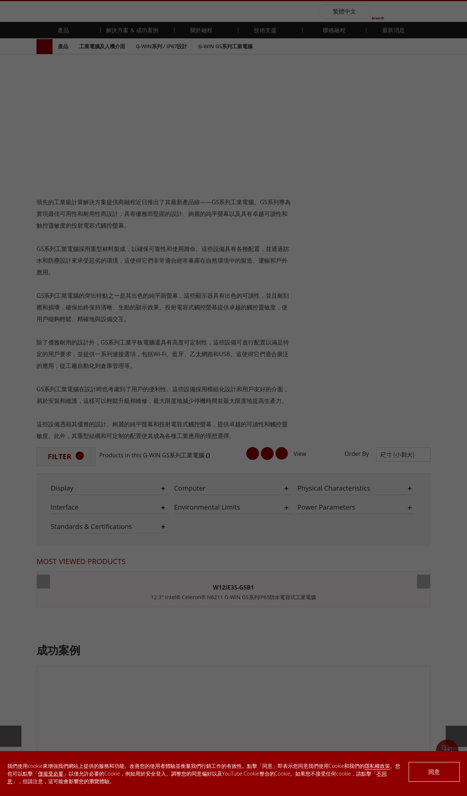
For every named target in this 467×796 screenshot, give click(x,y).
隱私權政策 (377, 765)
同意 (434, 772)
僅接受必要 (50, 773)
